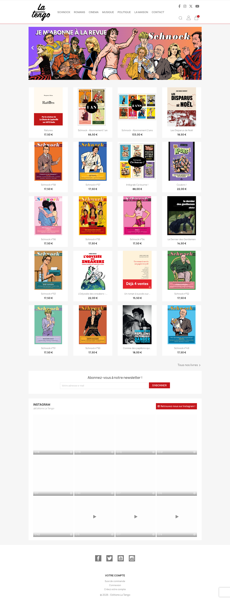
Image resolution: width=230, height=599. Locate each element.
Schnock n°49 (181, 348)
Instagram (132, 558)
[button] (42, 53)
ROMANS (79, 12)
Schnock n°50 (92, 348)
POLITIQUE (124, 12)
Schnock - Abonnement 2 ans (137, 130)
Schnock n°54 (137, 239)
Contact (158, 12)
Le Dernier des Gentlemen (182, 239)
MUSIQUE (108, 12)
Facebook (98, 558)
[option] (115, 53)
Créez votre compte (115, 589)
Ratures (48, 130)
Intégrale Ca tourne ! (137, 184)
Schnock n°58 (48, 184)
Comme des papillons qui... (137, 348)
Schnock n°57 (93, 184)
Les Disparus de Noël (182, 130)
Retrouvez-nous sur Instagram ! (178, 406)
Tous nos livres (190, 365)
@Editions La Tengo (43, 408)
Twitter (109, 558)
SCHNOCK (63, 12)
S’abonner (159, 385)
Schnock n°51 (48, 348)
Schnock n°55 (92, 239)
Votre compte (115, 575)
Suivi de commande (115, 581)
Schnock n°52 (181, 293)
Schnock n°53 (48, 293)
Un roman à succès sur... (137, 293)
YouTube (121, 558)
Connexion (115, 585)
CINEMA (94, 12)
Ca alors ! (182, 184)
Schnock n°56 (48, 239)
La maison (141, 12)
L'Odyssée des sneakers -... (92, 293)
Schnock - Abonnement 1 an (93, 130)
